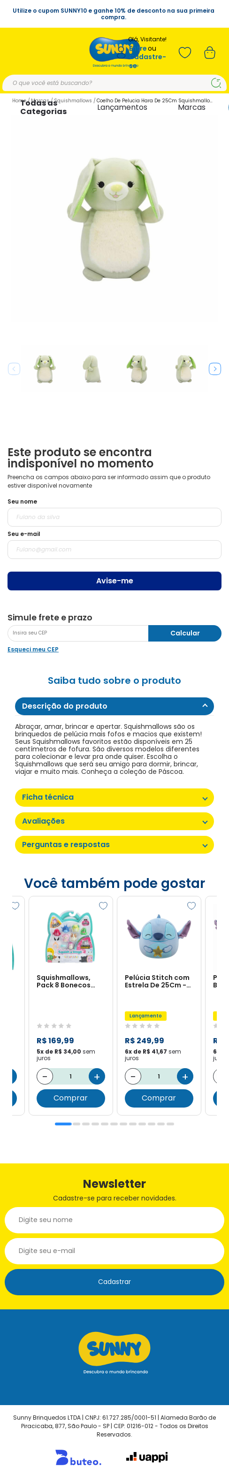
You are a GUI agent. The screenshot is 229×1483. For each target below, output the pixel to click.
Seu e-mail (24, 534)
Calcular (185, 633)
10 (151, 1124)
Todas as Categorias (43, 107)
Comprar (70, 1098)
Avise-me (114, 580)
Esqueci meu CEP (33, 649)
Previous (14, 369)
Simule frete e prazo (50, 617)
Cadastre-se (147, 61)
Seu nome (22, 501)
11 (161, 1124)
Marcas (192, 107)
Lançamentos (122, 107)
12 (170, 1124)
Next (215, 369)
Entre (138, 48)
